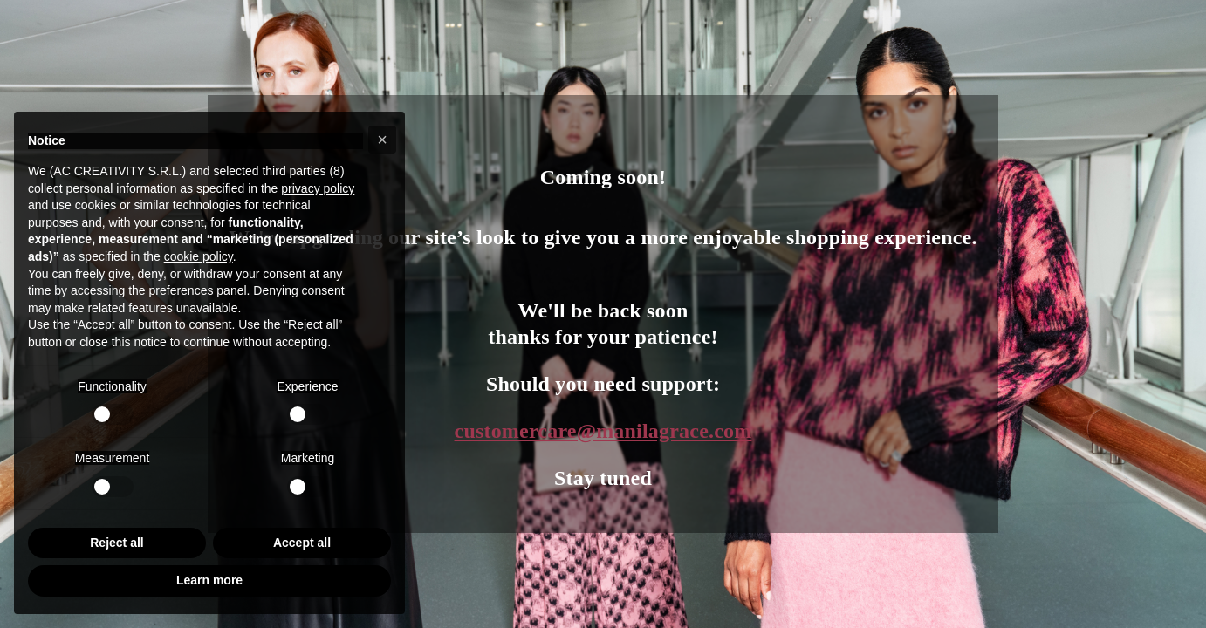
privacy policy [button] (317, 188)
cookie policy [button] (198, 256)
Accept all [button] (302, 543)
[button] (382, 140)
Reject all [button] (116, 543)
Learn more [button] (209, 580)
